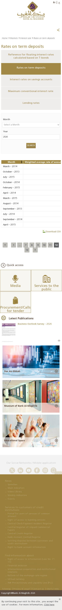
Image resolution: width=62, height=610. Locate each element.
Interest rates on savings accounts (31, 79)
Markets (14, 38)
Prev (58, 341)
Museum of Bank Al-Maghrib (20, 405)
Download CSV (53, 232)
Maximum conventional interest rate (31, 91)
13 (27, 250)
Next (59, 341)
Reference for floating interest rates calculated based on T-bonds (31, 56)
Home (4, 38)
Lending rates (31, 103)
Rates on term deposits (31, 68)
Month (6, 119)
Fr (54, 2)
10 (44, 245)
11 (50, 245)
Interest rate (25, 38)
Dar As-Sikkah (12, 371)
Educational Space (14, 440)
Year (5, 132)
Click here (49, 605)
